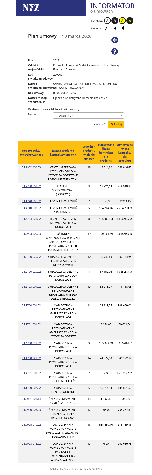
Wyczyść (99, 124)
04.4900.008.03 (31, 410)
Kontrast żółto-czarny (122, 20)
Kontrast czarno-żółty (129, 20)
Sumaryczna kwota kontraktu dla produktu (125, 153)
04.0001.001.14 (31, 399)
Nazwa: (32, 114)
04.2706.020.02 (31, 257)
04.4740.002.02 (31, 208)
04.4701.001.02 (31, 373)
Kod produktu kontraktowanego (31, 153)
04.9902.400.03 (31, 167)
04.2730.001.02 (31, 186)
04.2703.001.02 (31, 286)
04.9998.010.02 (31, 425)
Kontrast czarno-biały (114, 20)
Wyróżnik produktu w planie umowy (89, 153)
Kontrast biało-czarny (107, 20)
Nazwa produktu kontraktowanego (62, 153)
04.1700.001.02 (31, 305)
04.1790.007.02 (31, 388)
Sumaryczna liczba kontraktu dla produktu (106, 153)
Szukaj (116, 124)
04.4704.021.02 (31, 219)
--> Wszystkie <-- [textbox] (65, 115)
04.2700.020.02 (31, 272)
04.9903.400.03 (31, 234)
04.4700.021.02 (31, 343)
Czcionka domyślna (107, 28)
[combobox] (88, 115)
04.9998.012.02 (31, 443)
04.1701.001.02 (31, 324)
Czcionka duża (124, 28)
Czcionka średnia (116, 28)
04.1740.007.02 (31, 201)
